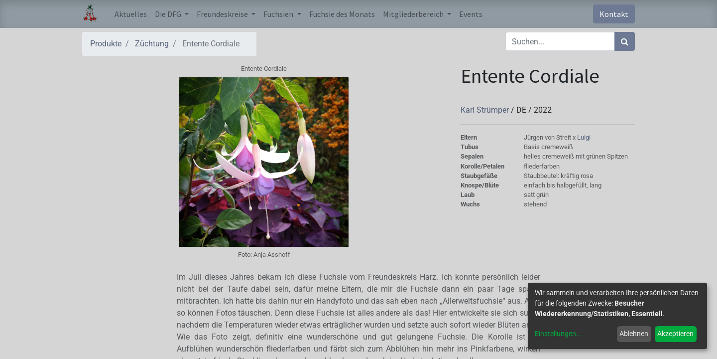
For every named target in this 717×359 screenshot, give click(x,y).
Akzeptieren (675, 334)
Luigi (584, 137)
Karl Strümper (486, 110)
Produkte (105, 43)
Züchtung (152, 43)
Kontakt (613, 14)
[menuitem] (131, 14)
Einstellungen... (558, 334)
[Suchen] (624, 41)
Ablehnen (633, 334)
